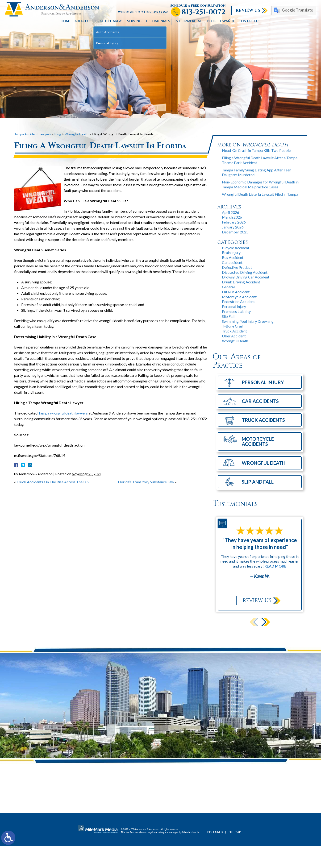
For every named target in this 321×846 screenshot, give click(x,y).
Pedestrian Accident (238, 301)
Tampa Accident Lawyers (32, 134)
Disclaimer (215, 832)
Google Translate (297, 10)
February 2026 (234, 222)
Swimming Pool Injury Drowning (248, 321)
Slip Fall (228, 316)
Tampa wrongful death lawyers (63, 413)
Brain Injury (231, 252)
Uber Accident (234, 336)
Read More (275, 566)
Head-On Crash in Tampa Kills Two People (256, 150)
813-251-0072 (203, 12)
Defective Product (237, 267)
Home (66, 21)
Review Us (248, 10)
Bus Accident (232, 257)
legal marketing (156, 832)
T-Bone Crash (233, 326)
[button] (265, 622)
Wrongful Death (76, 134)
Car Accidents (260, 401)
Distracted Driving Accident (244, 272)
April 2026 (230, 212)
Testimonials (157, 21)
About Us (83, 21)
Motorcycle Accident (239, 296)
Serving (134, 21)
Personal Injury (234, 306)
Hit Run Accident (236, 292)
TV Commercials (189, 21)
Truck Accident (234, 331)
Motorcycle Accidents (258, 441)
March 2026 (232, 217)
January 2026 (233, 227)
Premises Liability (236, 311)
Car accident (232, 262)
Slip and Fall (258, 482)
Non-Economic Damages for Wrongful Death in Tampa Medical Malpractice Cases (260, 184)
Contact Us (249, 21)
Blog (211, 21)
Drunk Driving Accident (241, 282)
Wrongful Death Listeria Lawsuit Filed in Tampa (260, 194)
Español (227, 21)
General (228, 287)
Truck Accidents (263, 420)
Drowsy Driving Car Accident (245, 277)
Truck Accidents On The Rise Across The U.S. (53, 482)
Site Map (235, 832)
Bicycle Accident (235, 247)
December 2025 (235, 232)
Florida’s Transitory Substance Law (146, 482)
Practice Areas (109, 21)
